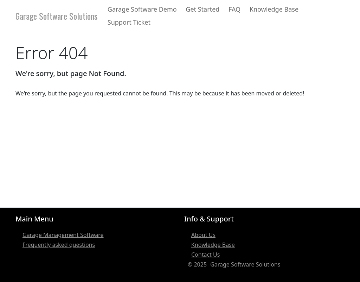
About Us (203, 235)
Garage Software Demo (142, 9)
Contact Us (205, 254)
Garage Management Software (63, 235)
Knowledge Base (274, 9)
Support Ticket (129, 22)
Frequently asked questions (58, 245)
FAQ (234, 9)
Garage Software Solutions (56, 16)
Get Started (202, 9)
